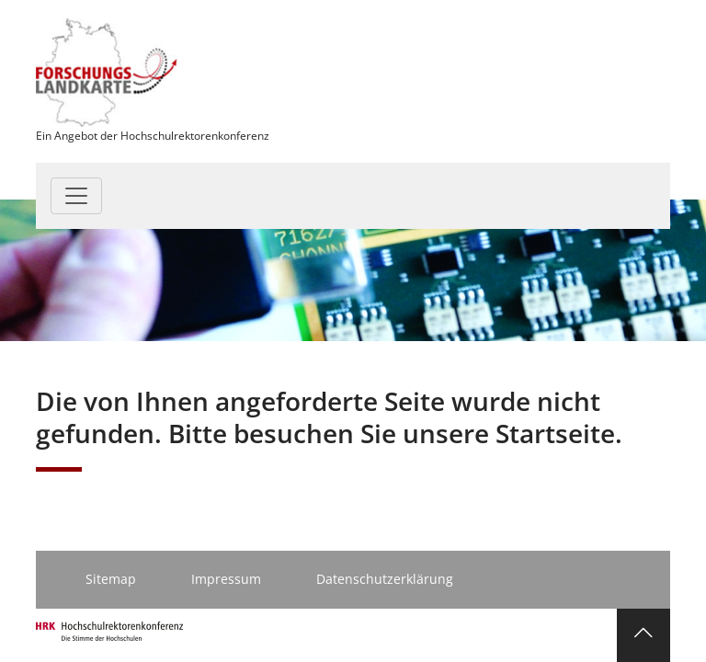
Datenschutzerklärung (384, 579)
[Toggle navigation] (76, 195)
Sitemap (110, 579)
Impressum (226, 579)
